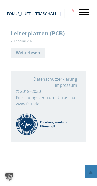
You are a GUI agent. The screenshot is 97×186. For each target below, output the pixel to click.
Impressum (66, 85)
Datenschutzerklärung (55, 79)
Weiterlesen (28, 53)
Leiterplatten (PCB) (38, 33)
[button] (9, 176)
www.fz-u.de (27, 104)
